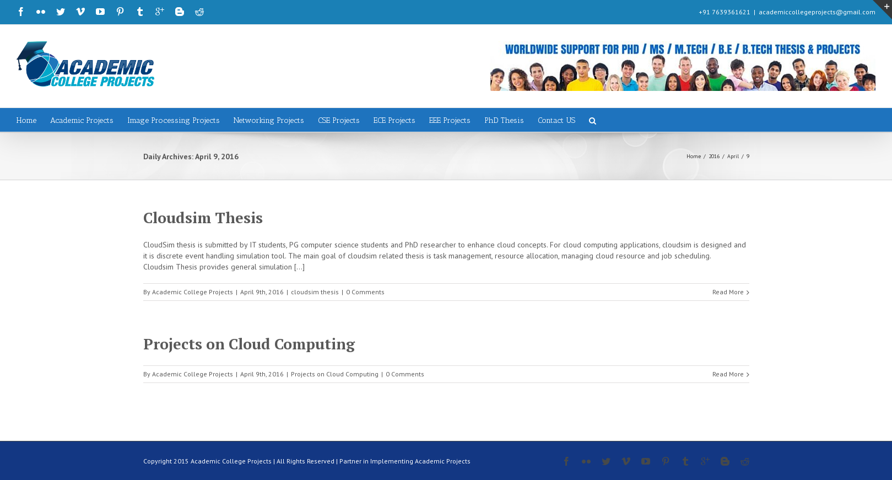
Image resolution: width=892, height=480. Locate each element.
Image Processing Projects (173, 120)
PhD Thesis (504, 120)
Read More (728, 292)
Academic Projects (81, 120)
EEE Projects (450, 120)
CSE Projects (339, 120)
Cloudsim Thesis (203, 218)
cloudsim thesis (315, 292)
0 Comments (365, 292)
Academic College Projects (192, 292)
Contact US (556, 120)
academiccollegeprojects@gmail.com (817, 12)
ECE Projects (394, 120)
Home (26, 120)
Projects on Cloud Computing (249, 344)
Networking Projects (269, 120)
